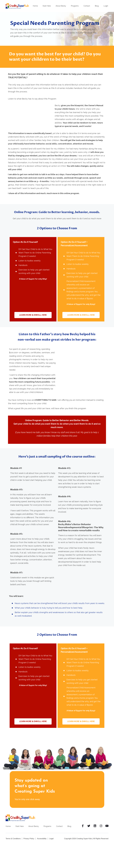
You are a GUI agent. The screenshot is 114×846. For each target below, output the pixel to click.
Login (106, 6)
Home (35, 6)
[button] (33, 315)
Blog (97, 6)
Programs (75, 6)
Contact (86, 6)
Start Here (47, 6)
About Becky (61, 6)
